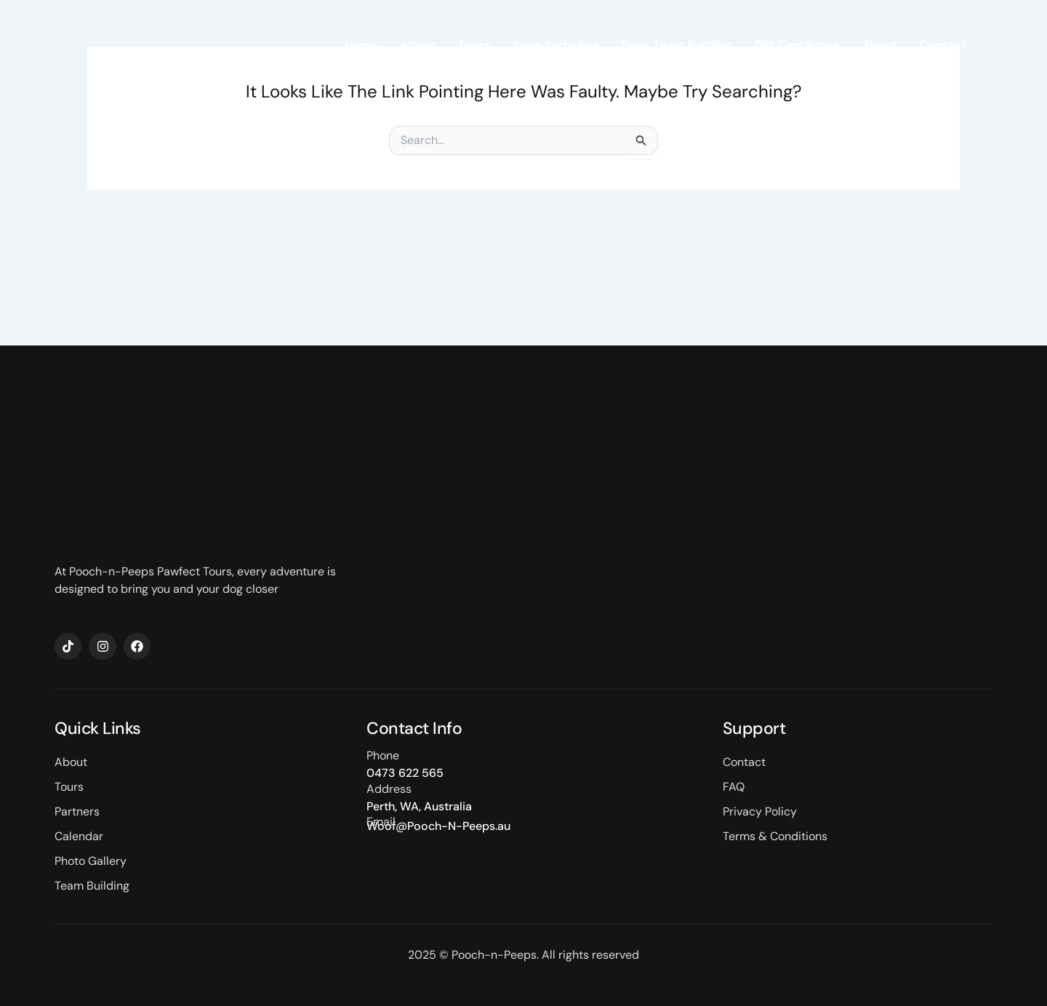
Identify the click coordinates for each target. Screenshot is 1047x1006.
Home (361, 44)
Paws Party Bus (556, 44)
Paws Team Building (676, 44)
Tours (474, 44)
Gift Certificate (797, 44)
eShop (418, 44)
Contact (942, 44)
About (879, 44)
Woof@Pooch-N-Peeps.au (438, 826)
